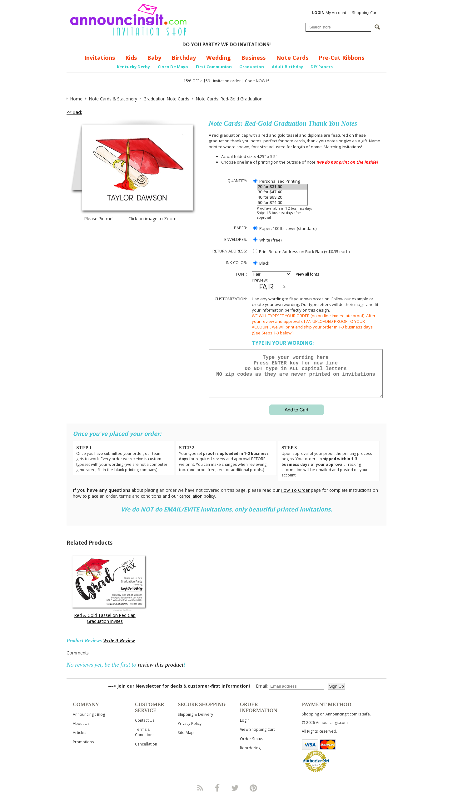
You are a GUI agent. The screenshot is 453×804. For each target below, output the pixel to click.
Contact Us (144, 727)
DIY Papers (322, 66)
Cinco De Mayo (173, 66)
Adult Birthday (287, 66)
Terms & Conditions (144, 739)
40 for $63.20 (282, 197)
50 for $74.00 (282, 203)
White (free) (267, 240)
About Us (81, 731)
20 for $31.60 (282, 187)
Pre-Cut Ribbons (341, 57)
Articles (79, 740)
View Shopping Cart (257, 737)
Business (253, 57)
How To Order (295, 498)
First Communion (214, 66)
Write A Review (119, 648)
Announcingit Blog (89, 722)
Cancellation (146, 751)
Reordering (250, 755)
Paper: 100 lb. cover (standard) (284, 228)
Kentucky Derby (133, 66)
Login (245, 727)
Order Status (251, 746)
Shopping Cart (365, 12)
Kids (131, 57)
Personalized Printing (276, 181)
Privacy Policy (190, 731)
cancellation (190, 503)
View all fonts (307, 274)
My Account (329, 12)
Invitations (99, 57)
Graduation (251, 66)
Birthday (184, 57)
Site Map (186, 740)
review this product (160, 672)
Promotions (83, 749)
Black (261, 263)
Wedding (218, 57)
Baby (154, 57)
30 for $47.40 (282, 192)
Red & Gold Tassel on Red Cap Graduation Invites (105, 626)
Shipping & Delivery (195, 722)
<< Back (74, 112)
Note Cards (292, 57)
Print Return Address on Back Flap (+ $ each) (301, 251)
